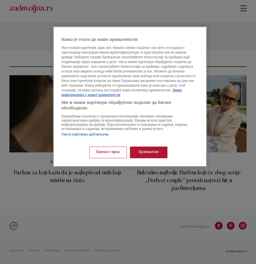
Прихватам (149, 152)
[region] (130, 96)
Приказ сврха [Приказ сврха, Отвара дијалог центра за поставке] (108, 152)
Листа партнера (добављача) (85, 134)
